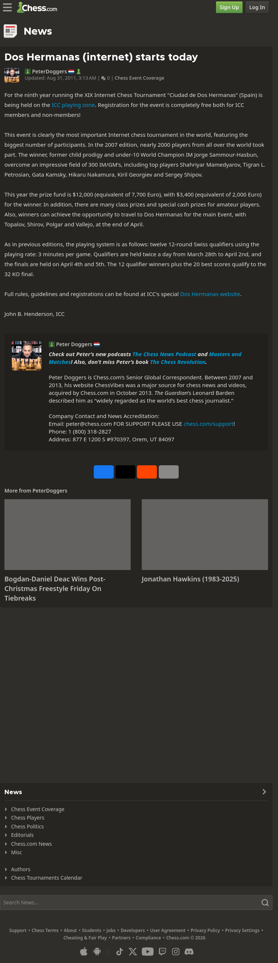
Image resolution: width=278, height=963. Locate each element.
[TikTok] (119, 951)
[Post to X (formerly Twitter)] (125, 472)
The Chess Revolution (177, 361)
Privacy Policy (205, 930)
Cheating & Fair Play (85, 938)
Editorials (22, 834)
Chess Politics (27, 826)
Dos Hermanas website (210, 294)
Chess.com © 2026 (185, 938)
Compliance (148, 938)
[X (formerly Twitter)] (132, 951)
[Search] (136, 902)
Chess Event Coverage (139, 77)
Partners (121, 938)
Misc (16, 852)
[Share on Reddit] (147, 472)
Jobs (111, 930)
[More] (169, 472)
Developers (133, 930)
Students (91, 930)
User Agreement (167, 930)
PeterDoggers (49, 71)
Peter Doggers (74, 344)
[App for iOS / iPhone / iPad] (83, 951)
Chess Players (27, 817)
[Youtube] (148, 951)
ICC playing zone (73, 104)
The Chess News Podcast (164, 354)
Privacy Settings (242, 930)
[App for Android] (97, 951)
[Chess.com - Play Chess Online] (39, 7)
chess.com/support (208, 423)
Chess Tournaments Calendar (46, 877)
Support (18, 930)
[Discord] (189, 951)
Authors (20, 869)
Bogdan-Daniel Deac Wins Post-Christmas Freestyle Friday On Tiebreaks (54, 588)
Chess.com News (31, 843)
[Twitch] (162, 951)
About (70, 930)
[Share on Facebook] (104, 472)
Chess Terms (45, 930)
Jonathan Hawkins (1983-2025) (190, 578)
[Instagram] (175, 951)
